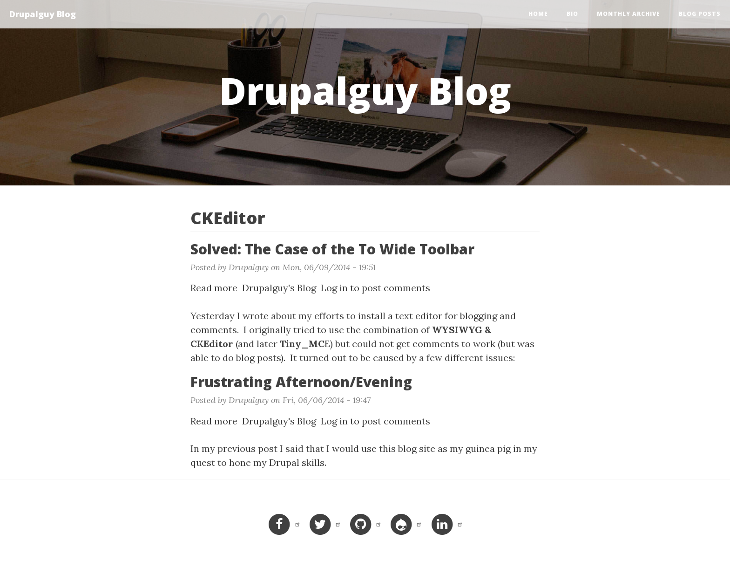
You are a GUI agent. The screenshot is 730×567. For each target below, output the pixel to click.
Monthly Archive (628, 14)
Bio (572, 14)
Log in (334, 288)
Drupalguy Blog (42, 14)
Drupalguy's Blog (279, 288)
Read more (213, 288)
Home (538, 14)
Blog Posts (700, 14)
